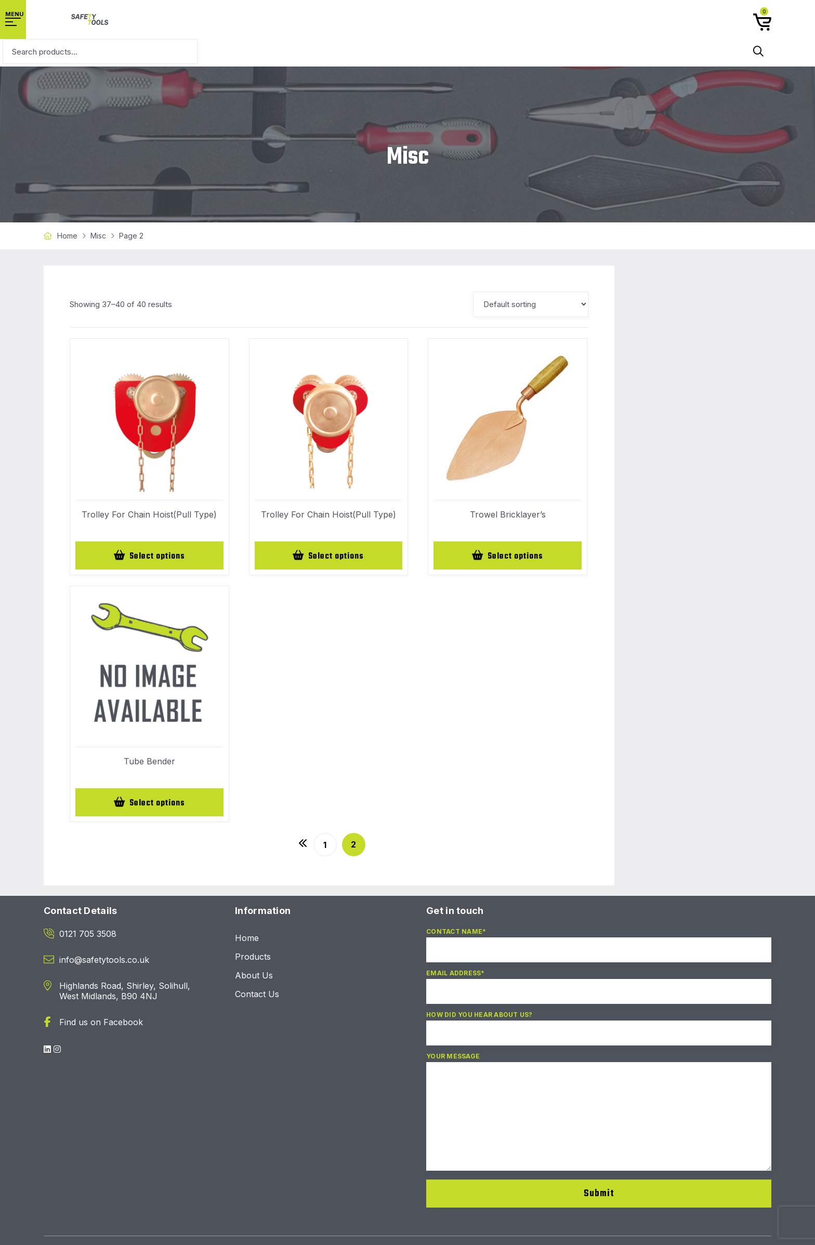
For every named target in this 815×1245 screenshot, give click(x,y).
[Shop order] (530, 304)
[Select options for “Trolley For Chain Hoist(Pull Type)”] (149, 556)
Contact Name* (598, 951)
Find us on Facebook (101, 1024)
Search (758, 51)
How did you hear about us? (598, 1034)
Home (67, 235)
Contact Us (257, 996)
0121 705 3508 (87, 936)
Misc (98, 235)
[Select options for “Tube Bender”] (149, 803)
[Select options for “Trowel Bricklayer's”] (507, 556)
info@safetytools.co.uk (104, 962)
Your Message (598, 1118)
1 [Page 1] (324, 847)
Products (253, 958)
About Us (254, 977)
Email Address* (598, 993)
